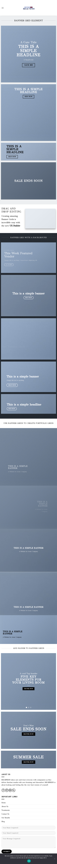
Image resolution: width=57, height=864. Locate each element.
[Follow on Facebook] (3, 790)
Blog (3, 821)
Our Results (5, 818)
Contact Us (5, 814)
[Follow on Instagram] (6, 790)
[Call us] (13, 790)
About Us (4, 806)
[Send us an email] (10, 790)
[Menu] (2, 7)
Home (3, 803)
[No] (55, 859)
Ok (29, 861)
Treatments (5, 810)
